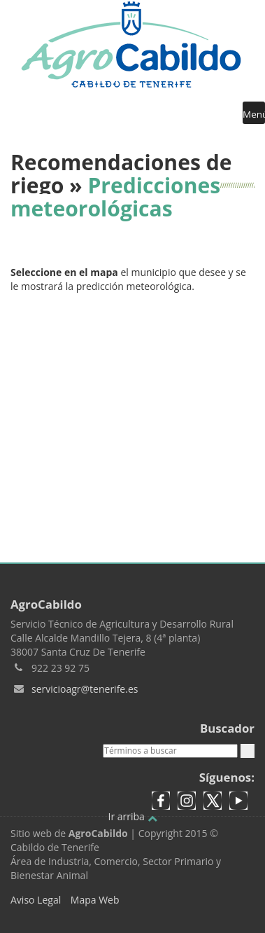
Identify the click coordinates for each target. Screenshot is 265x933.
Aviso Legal (35, 899)
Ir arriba (132, 816)
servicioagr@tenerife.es (84, 689)
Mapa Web (95, 899)
